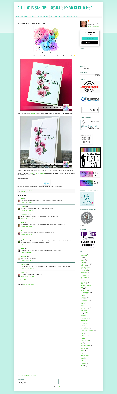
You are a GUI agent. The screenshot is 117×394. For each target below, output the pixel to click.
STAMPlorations (84, 328)
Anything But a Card (85, 264)
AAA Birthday (84, 254)
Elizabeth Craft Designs (86, 285)
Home (17, 16)
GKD (82, 287)
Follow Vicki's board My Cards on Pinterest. (26, 375)
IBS (82, 295)
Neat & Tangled (84, 312)
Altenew (83, 262)
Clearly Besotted (84, 274)
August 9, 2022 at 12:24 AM (27, 252)
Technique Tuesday (85, 345)
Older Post (72, 282)
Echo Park (83, 283)
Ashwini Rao (24, 264)
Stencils (83, 338)
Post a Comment (23, 279)
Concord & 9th (84, 277)
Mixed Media (84, 310)
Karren (22, 248)
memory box (84, 357)
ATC (82, 257)
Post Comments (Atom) (28, 284)
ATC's (82, 259)
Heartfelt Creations (85, 292)
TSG (82, 343)
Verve (82, 352)
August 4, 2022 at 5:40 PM (26, 210)
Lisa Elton (23, 206)
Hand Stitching (84, 290)
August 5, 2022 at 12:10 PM (27, 218)
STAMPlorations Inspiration (87, 330)
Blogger (61, 386)
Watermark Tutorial (85, 355)
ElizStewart (23, 256)
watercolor (83, 366)
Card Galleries (54, 16)
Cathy (22, 239)
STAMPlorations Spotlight (86, 332)
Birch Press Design (85, 267)
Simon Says (83, 335)
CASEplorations (84, 270)
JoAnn (22, 198)
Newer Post (20, 282)
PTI (82, 313)
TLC (82, 342)
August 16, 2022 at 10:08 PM (27, 276)
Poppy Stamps (84, 318)
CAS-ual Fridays (84, 268)
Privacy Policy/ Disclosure (72, 16)
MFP (82, 303)
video (82, 365)
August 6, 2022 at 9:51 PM (26, 244)
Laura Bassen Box (85, 300)
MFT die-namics (84, 307)
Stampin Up (83, 337)
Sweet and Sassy (85, 340)
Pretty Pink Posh (84, 320)
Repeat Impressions (85, 322)
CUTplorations (84, 272)
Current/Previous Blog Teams (42, 16)
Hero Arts (83, 293)
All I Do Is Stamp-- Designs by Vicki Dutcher (54, 8)
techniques (83, 363)
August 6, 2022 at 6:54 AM (26, 226)
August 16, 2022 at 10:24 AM (27, 268)
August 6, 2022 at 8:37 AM (26, 234)
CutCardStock (84, 278)
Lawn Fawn (83, 302)
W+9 (82, 353)
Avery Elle (83, 265)
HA (82, 288)
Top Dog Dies (84, 348)
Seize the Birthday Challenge (38, 173)
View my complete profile (93, 26)
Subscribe (89, 43)
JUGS (82, 298)
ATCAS (82, 260)
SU (82, 333)
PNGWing (32, 113)
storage (82, 361)
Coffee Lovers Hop (85, 275)
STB (24, 191)
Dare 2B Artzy (84, 282)
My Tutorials (62, 16)
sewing (82, 360)
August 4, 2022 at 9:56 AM (26, 202)
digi (22, 191)
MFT (82, 305)
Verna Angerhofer (25, 214)
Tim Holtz (83, 347)
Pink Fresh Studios (85, 317)
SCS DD (83, 327)
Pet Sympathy (84, 315)
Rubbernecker (84, 323)
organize (83, 358)
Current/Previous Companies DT (27, 16)
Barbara (23, 230)
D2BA (82, 280)
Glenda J (23, 272)
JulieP (22, 222)
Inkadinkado (84, 297)
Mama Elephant (84, 308)
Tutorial (82, 350)
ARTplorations (84, 255)
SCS (82, 325)
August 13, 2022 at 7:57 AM (27, 260)
